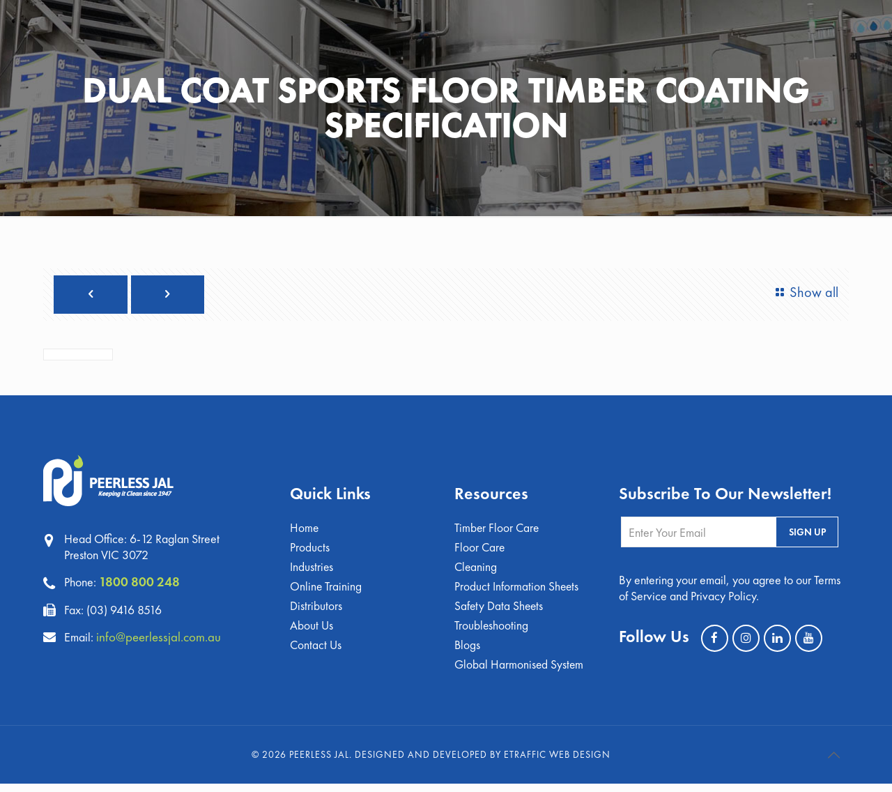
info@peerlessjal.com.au (162, 639)
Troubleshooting (492, 632)
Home (304, 531)
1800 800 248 (140, 584)
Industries (312, 571)
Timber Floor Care (497, 531)
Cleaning (476, 571)
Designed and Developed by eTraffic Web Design (482, 762)
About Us (312, 632)
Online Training (326, 592)
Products (310, 551)
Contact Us (316, 652)
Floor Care (480, 551)
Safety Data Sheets (499, 612)
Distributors (316, 612)
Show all (803, 292)
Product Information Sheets (517, 592)
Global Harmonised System (519, 672)
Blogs (467, 652)
